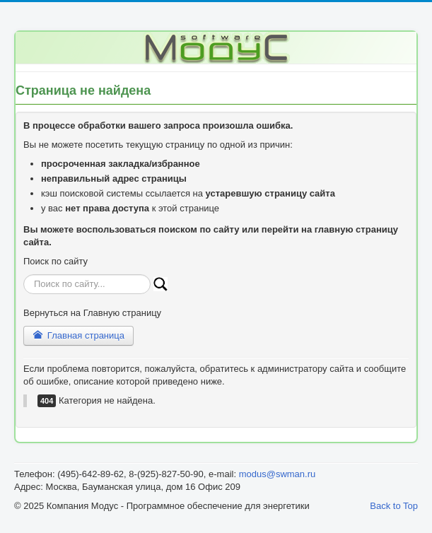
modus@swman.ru (277, 474)
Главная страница (78, 335)
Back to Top (394, 505)
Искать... (23, 274)
